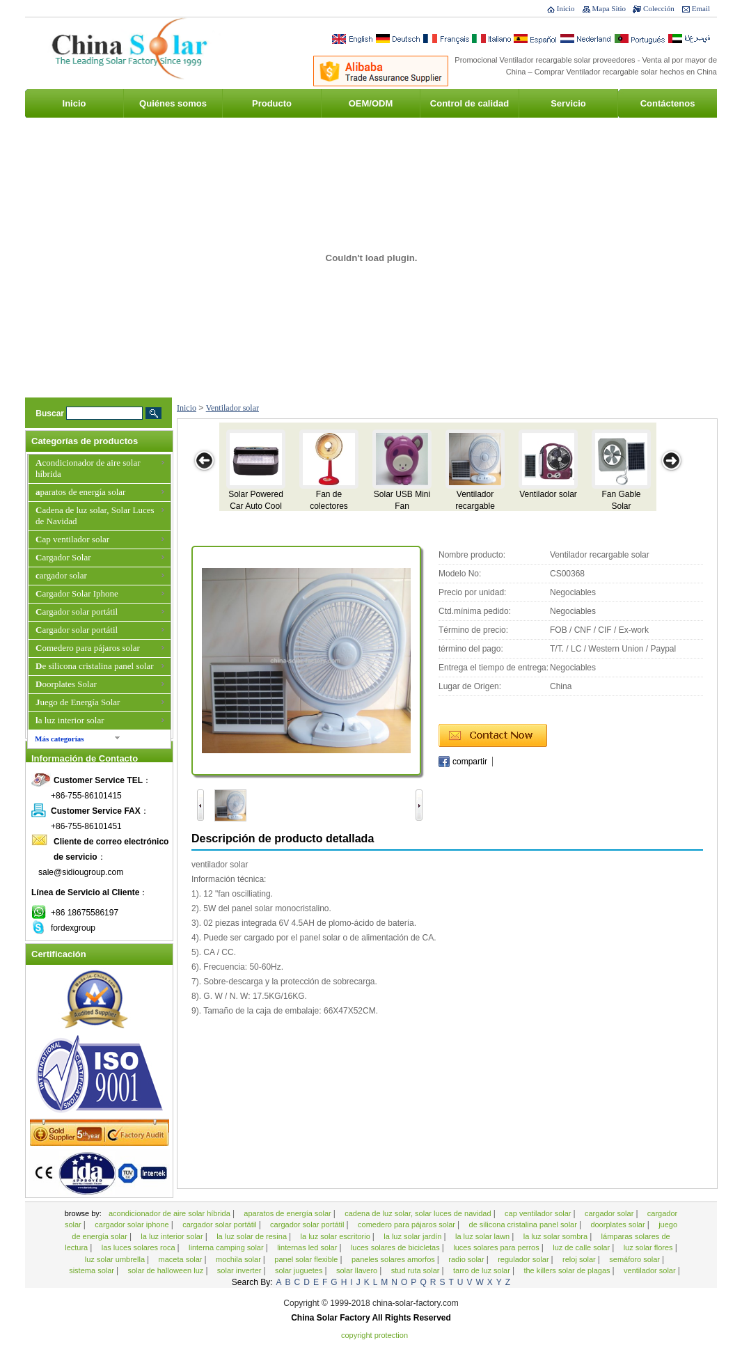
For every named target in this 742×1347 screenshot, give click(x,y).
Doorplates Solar (66, 684)
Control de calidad (469, 103)
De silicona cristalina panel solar (94, 666)
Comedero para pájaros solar (87, 648)
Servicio (568, 103)
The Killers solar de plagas (567, 1270)
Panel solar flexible (307, 1259)
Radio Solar (467, 1259)
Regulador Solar (524, 1259)
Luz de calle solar (582, 1247)
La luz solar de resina (252, 1236)
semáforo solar (635, 1259)
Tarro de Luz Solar (482, 1270)
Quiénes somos (173, 103)
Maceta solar (182, 1259)
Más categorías (59, 738)
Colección (658, 8)
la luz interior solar (69, 720)
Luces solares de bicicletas (396, 1247)
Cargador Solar (63, 557)
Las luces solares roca (139, 1247)
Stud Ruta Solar (416, 1270)
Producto (272, 103)
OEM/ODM (371, 103)
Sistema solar (92, 1270)
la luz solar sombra (556, 1236)
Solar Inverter (240, 1270)
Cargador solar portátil (76, 611)
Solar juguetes (300, 1270)
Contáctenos (667, 103)
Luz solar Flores (649, 1247)
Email (701, 8)
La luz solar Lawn (483, 1236)
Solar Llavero (357, 1270)
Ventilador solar (232, 408)
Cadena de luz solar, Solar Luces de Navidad (95, 515)
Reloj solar (580, 1259)
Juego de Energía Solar (77, 702)
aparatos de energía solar (80, 492)
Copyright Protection (374, 1335)
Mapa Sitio (609, 8)
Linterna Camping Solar (227, 1247)
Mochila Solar (239, 1259)
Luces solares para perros (497, 1247)
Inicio (566, 8)
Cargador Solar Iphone (76, 593)
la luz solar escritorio (336, 1236)
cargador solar (61, 575)
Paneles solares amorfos (394, 1259)
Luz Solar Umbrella (116, 1259)
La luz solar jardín (413, 1236)
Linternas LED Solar (308, 1247)
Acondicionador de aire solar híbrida (88, 468)
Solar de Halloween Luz (166, 1270)
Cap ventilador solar (72, 539)
